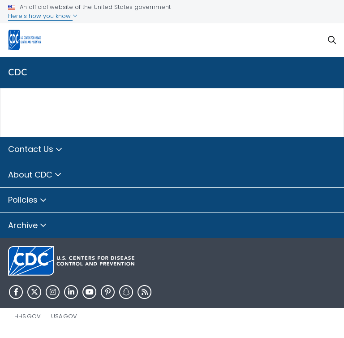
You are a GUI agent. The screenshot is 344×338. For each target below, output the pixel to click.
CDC (17, 72)
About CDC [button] (35, 175)
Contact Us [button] (35, 149)
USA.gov (64, 316)
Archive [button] (27, 226)
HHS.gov (27, 316)
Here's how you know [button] (42, 16)
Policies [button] (27, 200)
